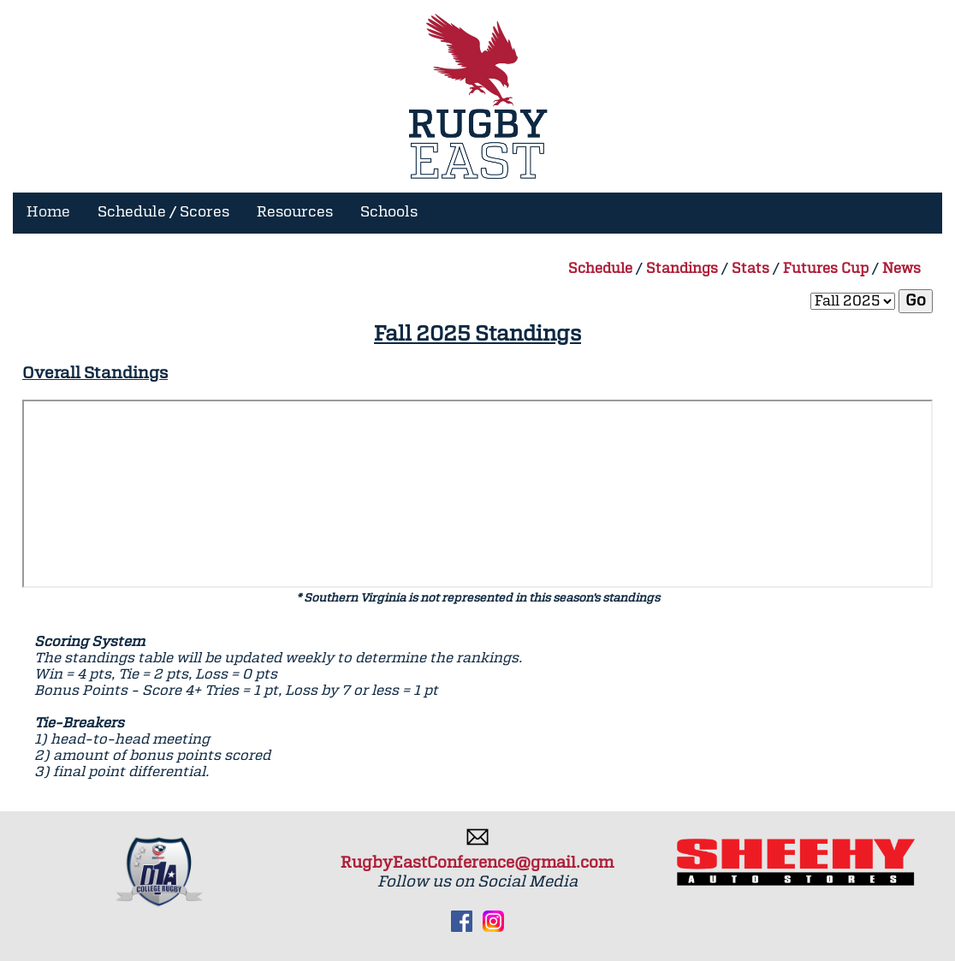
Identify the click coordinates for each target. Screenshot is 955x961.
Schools (389, 212)
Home (48, 212)
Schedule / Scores (163, 212)
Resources (295, 212)
